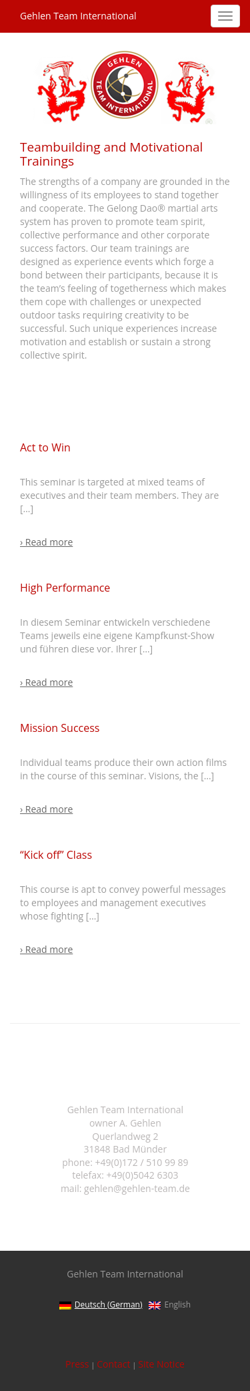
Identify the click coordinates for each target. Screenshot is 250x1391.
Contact (113, 1364)
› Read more (46, 542)
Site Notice (161, 1364)
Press (77, 1364)
